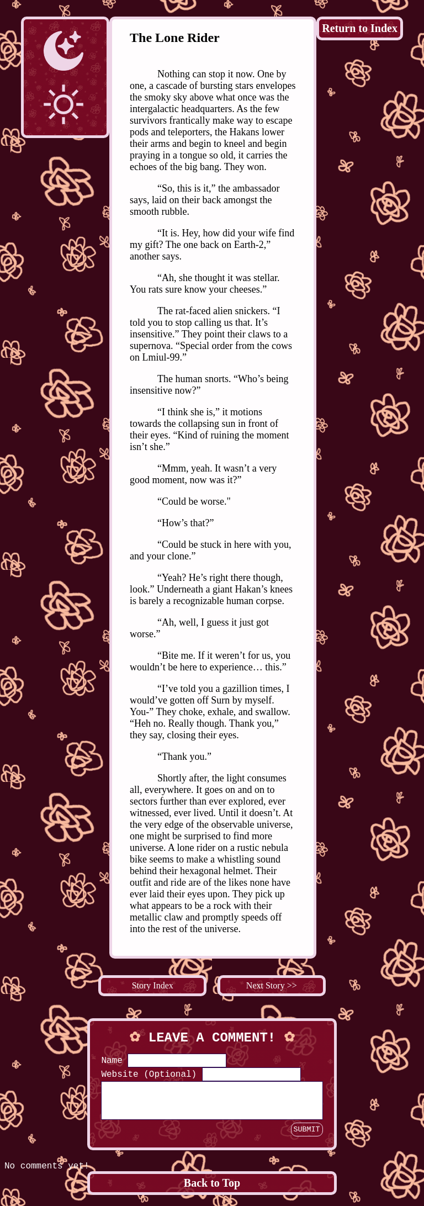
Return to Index (360, 28)
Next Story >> (271, 985)
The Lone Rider (175, 37)
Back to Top (212, 1189)
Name (111, 1061)
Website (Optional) (149, 1075)
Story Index (152, 985)
